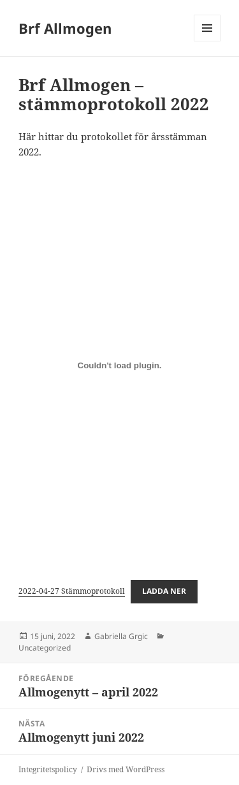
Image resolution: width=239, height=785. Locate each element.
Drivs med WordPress (125, 769)
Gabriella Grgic (121, 636)
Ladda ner (164, 591)
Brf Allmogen (65, 28)
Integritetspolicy (47, 769)
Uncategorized (44, 647)
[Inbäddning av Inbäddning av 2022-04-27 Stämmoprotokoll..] (119, 366)
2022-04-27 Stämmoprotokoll (71, 591)
